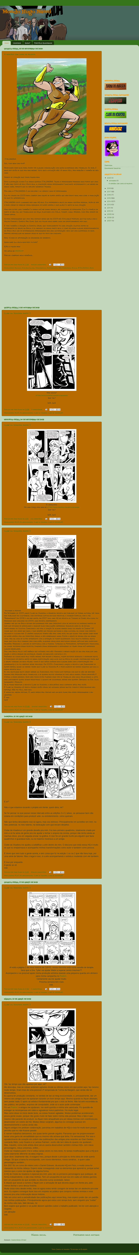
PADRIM (19, 251)
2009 (109, 214)
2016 (109, 195)
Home (6, 43)
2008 (109, 217)
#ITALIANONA (83, 268)
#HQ (60, 268)
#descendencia (40, 268)
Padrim (63, 976)
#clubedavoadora (26, 413)
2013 (109, 204)
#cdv (16, 1228)
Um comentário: (37, 519)
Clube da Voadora (40, 413)
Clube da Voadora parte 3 (17, 313)
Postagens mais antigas (86, 1234)
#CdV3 (17, 413)
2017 (109, 191)
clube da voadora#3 (55, 413)
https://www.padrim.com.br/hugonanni (52, 395)
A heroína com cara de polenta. (20, 54)
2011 (109, 208)
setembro (113, 180)
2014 (109, 201)
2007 (109, 221)
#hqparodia (66, 268)
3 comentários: (37, 409)
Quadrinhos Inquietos (113, 168)
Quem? (27, 43)
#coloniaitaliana (28, 268)
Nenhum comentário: (39, 264)
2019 (109, 188)
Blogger (84, 1249)
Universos (17, 43)
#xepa (92, 268)
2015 (109, 198)
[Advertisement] (51, 288)
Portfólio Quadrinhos (43, 43)
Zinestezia (108, 165)
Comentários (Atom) (18, 1240)
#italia (74, 268)
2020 (109, 178)
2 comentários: (37, 989)
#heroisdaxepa (52, 268)
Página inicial (38, 1234)
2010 (109, 211)
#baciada (18, 268)
